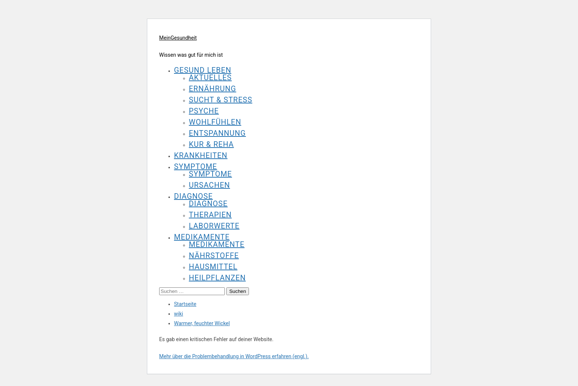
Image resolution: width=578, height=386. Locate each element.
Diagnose (193, 196)
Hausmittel (213, 266)
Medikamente (202, 236)
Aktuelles (210, 77)
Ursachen (209, 185)
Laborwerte (214, 225)
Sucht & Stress (220, 99)
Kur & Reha (211, 144)
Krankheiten (200, 155)
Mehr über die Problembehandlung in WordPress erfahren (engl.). (234, 356)
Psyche (204, 110)
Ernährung (212, 88)
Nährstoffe (214, 255)
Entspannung (217, 133)
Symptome (195, 166)
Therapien (210, 214)
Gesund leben (202, 70)
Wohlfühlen (215, 122)
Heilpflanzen (217, 277)
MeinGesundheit (178, 38)
